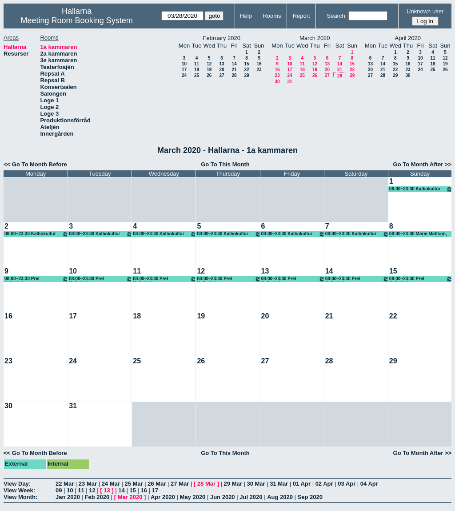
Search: (337, 15)
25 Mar (133, 483)
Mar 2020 (130, 497)
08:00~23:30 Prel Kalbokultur (36, 279)
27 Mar (180, 483)
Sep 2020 (310, 497)
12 (209, 63)
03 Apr (346, 483)
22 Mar (65, 483)
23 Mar (88, 483)
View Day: (17, 483)
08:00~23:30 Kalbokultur (420, 189)
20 (221, 69)
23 (258, 69)
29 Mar (233, 483)
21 (233, 69)
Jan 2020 (68, 497)
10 (184, 63)
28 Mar (206, 483)
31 (289, 81)
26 (209, 75)
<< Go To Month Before (35, 164)
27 (221, 75)
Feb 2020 (97, 497)
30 (277, 81)
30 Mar (256, 483)
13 (221, 63)
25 (196, 75)
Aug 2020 (280, 497)
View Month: (20, 497)
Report (301, 15)
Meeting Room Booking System (77, 20)
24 (184, 75)
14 (233, 63)
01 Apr (302, 483)
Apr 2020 (163, 497)
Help (246, 15)
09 (59, 490)
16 (258, 63)
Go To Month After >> (422, 164)
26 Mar (157, 483)
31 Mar (279, 483)
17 (184, 69)
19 (209, 69)
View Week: (19, 490)
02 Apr (324, 483)
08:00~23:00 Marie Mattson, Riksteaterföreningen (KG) (418, 234)
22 (246, 69)
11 (196, 63)
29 (246, 75)
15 (246, 63)
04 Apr (369, 483)
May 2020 (193, 497)
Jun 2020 (222, 497)
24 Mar (111, 483)
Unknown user (425, 11)
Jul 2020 (250, 497)
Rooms (272, 15)
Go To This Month (225, 164)
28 (233, 75)
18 (196, 69)
